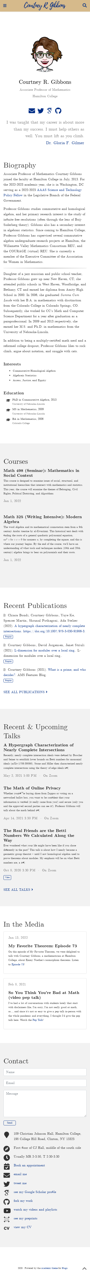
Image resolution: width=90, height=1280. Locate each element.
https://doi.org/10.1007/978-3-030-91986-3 (53, 631)
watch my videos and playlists (35, 1210)
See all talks (18, 890)
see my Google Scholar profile (35, 1192)
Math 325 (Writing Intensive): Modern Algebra (42, 519)
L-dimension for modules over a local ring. (44, 650)
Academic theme (49, 1268)
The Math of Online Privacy (32, 788)
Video (7, 877)
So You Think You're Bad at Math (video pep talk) (43, 995)
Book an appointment (29, 1165)
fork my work (23, 1201)
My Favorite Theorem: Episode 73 (42, 946)
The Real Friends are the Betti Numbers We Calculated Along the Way (38, 835)
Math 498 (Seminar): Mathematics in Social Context (41, 473)
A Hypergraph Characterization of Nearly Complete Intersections (38, 748)
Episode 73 (18, 964)
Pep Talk (38, 1020)
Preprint (8, 636)
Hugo (64, 1268)
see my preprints (25, 1218)
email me (20, 1174)
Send (9, 1122)
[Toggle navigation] (5, 6)
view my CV (23, 1227)
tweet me (20, 1183)
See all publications (25, 692)
